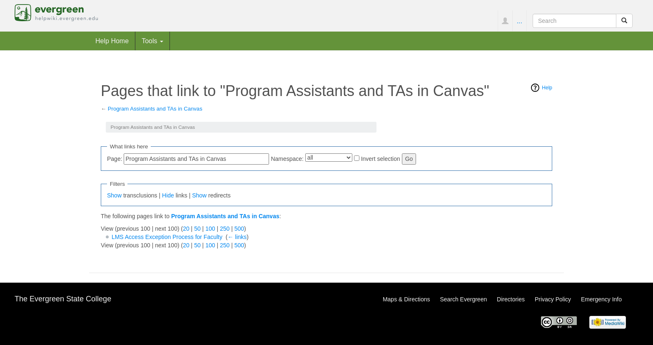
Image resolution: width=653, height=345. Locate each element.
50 (197, 228)
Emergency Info (601, 299)
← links (237, 237)
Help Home (112, 40)
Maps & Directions (406, 299)
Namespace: (287, 158)
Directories (511, 299)
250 (224, 228)
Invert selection (380, 158)
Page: (114, 158)
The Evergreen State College (63, 299)
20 (186, 228)
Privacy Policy (553, 299)
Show (114, 195)
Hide (168, 195)
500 (239, 228)
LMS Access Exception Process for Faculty (167, 237)
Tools (152, 40)
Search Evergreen (463, 299)
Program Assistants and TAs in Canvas (155, 109)
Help (547, 88)
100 (210, 228)
